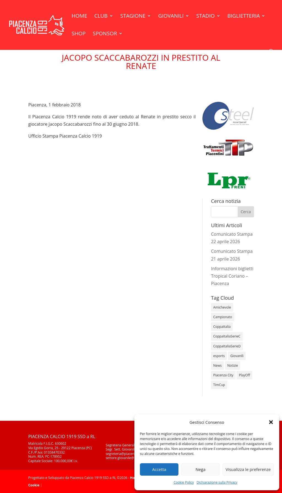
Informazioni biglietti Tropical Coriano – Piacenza (232, 276)
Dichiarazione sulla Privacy (217, 482)
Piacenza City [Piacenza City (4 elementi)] (223, 375)
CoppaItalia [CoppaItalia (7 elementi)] (222, 326)
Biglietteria (243, 16)
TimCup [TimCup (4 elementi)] (219, 384)
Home (79, 16)
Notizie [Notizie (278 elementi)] (232, 365)
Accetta (159, 469)
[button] (271, 422)
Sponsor (105, 34)
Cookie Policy (183, 482)
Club (101, 16)
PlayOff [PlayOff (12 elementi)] (244, 375)
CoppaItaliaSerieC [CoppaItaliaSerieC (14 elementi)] (226, 336)
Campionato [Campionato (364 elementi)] (222, 317)
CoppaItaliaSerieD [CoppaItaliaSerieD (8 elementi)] (227, 346)
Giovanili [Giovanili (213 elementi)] (236, 355)
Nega (200, 469)
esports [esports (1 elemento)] (219, 355)
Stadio (205, 16)
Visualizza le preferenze (248, 469)
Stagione (133, 16)
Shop (79, 34)
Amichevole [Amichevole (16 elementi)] (222, 307)
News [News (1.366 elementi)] (217, 365)
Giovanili (171, 16)
